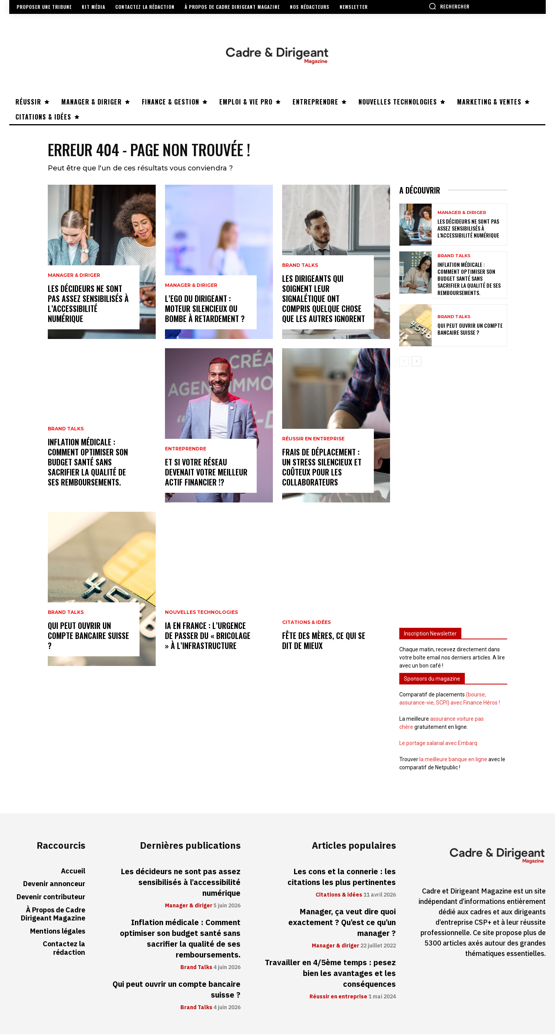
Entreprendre (185, 449)
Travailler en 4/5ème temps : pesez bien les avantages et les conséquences (330, 974)
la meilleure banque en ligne (453, 760)
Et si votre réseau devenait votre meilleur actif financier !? (206, 473)
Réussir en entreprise (313, 439)
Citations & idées (306, 623)
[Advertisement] (453, 494)
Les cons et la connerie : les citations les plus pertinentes (342, 877)
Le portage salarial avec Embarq (438, 744)
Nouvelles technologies (201, 613)
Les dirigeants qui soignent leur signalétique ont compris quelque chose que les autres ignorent (323, 299)
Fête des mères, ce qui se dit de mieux (323, 641)
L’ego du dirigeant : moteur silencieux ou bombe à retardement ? (205, 309)
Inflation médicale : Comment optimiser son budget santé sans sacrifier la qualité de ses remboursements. (88, 463)
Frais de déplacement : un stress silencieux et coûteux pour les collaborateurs (322, 468)
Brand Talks (66, 429)
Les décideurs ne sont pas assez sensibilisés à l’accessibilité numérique (88, 304)
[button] (449, 6)
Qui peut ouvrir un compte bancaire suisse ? (88, 636)
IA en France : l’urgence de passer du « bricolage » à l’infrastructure (208, 636)
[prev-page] (404, 362)
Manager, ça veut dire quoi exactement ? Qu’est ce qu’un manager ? (342, 923)
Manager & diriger (74, 276)
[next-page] (416, 362)
